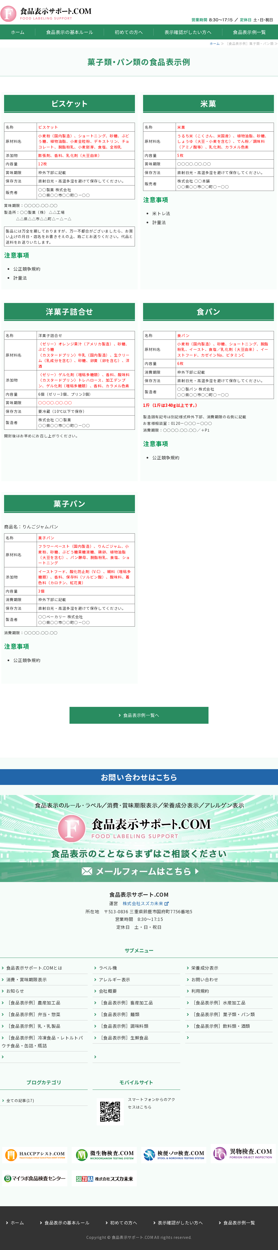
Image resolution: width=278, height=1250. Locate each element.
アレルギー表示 (114, 979)
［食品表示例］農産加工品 (33, 1002)
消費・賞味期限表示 (26, 979)
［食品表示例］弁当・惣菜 (33, 1014)
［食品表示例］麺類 (119, 1014)
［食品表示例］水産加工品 (218, 1002)
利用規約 (200, 991)
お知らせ (15, 991)
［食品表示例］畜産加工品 (126, 1002)
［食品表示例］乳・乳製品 (33, 1026)
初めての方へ (129, 32)
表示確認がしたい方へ (188, 32)
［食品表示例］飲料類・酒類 (220, 1026)
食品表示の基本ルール (69, 32)
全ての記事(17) (20, 1100)
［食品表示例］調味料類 (124, 1026)
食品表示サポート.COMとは (34, 967)
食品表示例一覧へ (141, 715)
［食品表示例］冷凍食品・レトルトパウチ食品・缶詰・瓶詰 (42, 1041)
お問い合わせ (205, 979)
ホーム (18, 32)
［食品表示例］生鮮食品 (124, 1037)
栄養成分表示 (205, 967)
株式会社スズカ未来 (143, 903)
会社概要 (108, 991)
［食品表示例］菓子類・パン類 (223, 1014)
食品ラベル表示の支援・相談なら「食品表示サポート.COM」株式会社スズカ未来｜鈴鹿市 (46, 13)
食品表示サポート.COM (132, 1237)
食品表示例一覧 (249, 32)
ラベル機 (108, 967)
